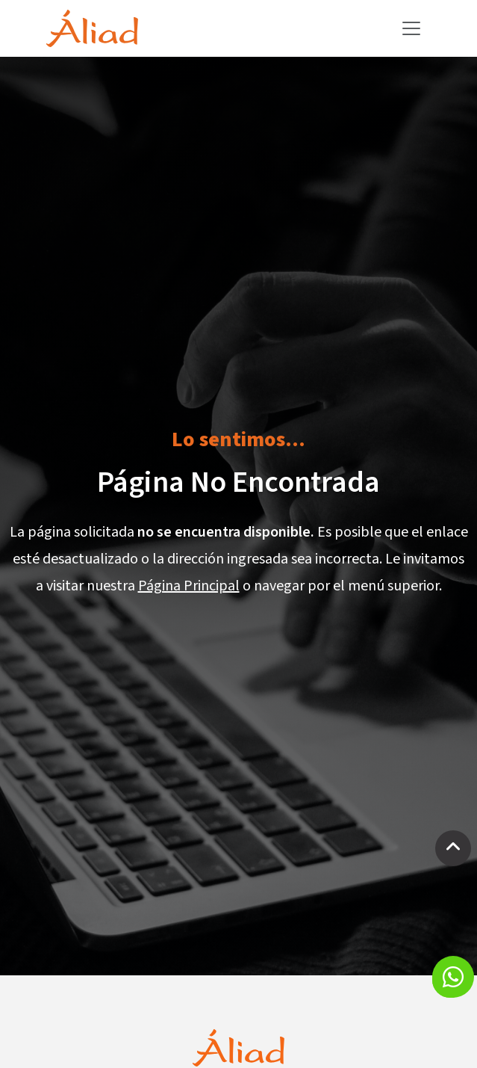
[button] (453, 977)
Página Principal (189, 585)
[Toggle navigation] (411, 28)
